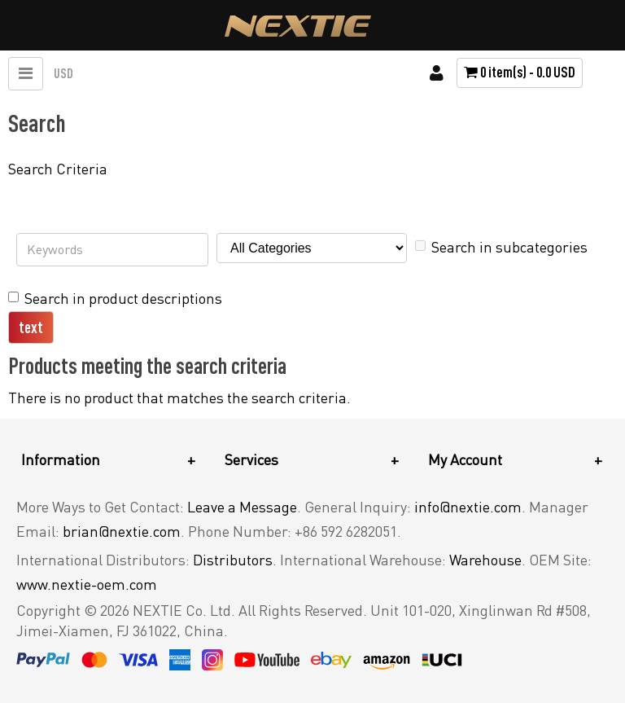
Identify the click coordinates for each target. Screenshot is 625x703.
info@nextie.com (468, 507)
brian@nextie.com (122, 531)
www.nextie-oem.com (86, 584)
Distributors (233, 560)
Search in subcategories (501, 247)
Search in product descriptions (115, 298)
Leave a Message (242, 507)
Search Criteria (57, 169)
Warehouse (485, 560)
